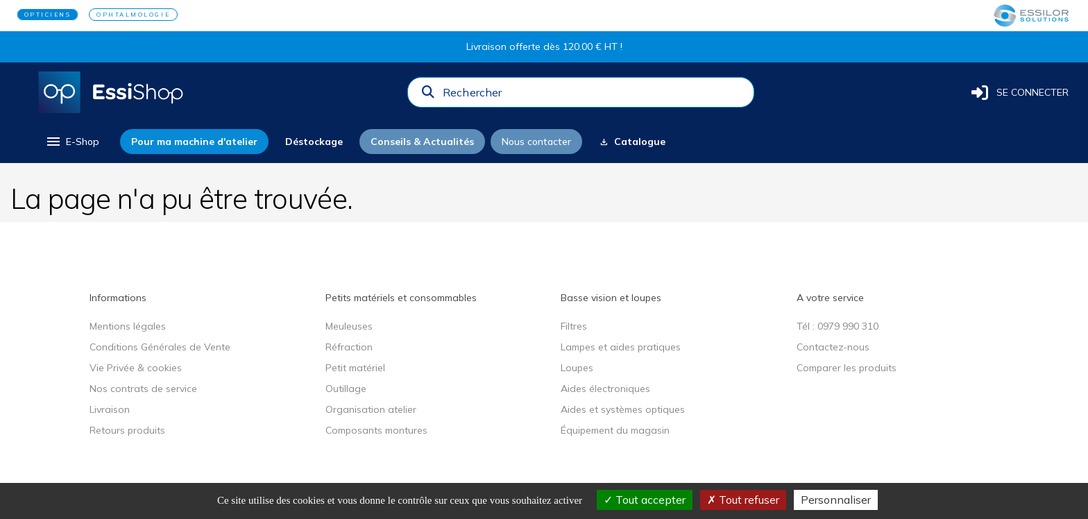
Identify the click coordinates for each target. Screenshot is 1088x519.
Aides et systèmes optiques (623, 409)
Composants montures (376, 430)
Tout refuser (743, 500)
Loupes (577, 367)
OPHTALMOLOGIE (133, 14)
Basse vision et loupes (611, 297)
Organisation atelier (370, 409)
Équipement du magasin (615, 430)
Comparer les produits (846, 367)
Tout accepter (645, 500)
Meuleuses (349, 326)
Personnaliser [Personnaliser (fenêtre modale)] (836, 500)
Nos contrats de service (143, 388)
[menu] (71, 141)
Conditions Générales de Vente (160, 347)
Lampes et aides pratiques (621, 347)
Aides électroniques (605, 388)
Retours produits (127, 430)
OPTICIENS (47, 14)
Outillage (345, 388)
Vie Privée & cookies (136, 367)
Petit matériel (355, 367)
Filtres (574, 326)
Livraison (110, 409)
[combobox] (594, 95)
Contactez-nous (833, 347)
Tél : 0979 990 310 (837, 326)
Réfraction (349, 347)
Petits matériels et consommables (401, 297)
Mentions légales (128, 326)
